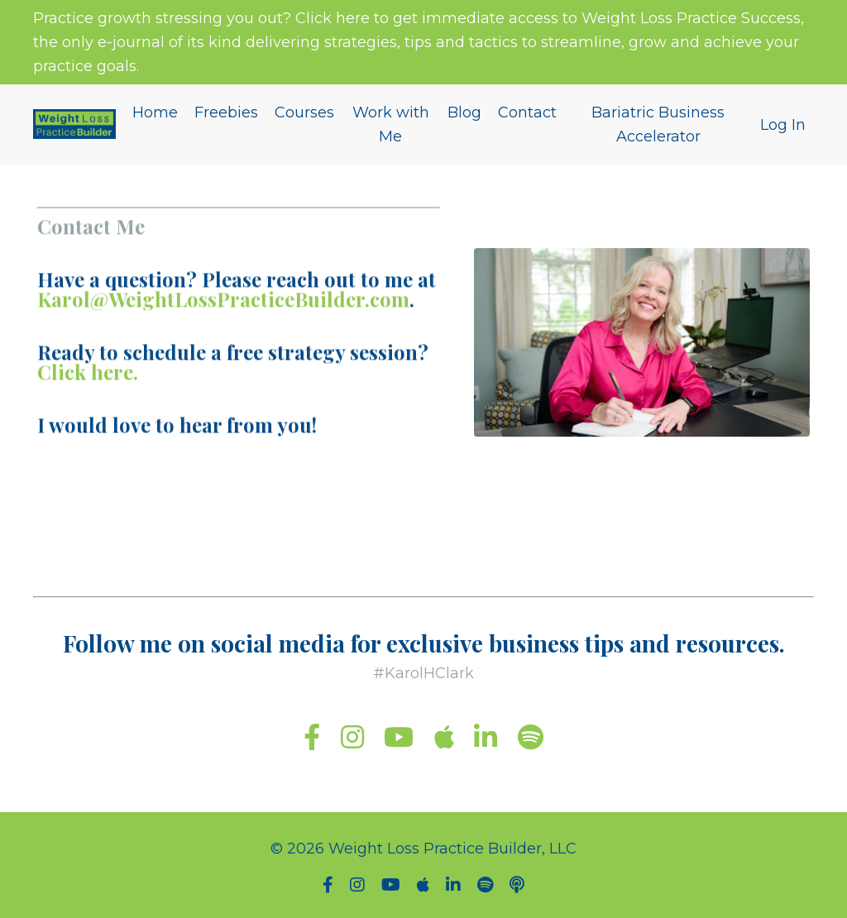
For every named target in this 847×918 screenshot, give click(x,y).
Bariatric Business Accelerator (658, 124)
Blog (464, 112)
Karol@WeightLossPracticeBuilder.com (223, 300)
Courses (304, 112)
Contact (527, 112)
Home (155, 112)
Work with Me (390, 124)
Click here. (87, 373)
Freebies (226, 112)
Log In (783, 125)
